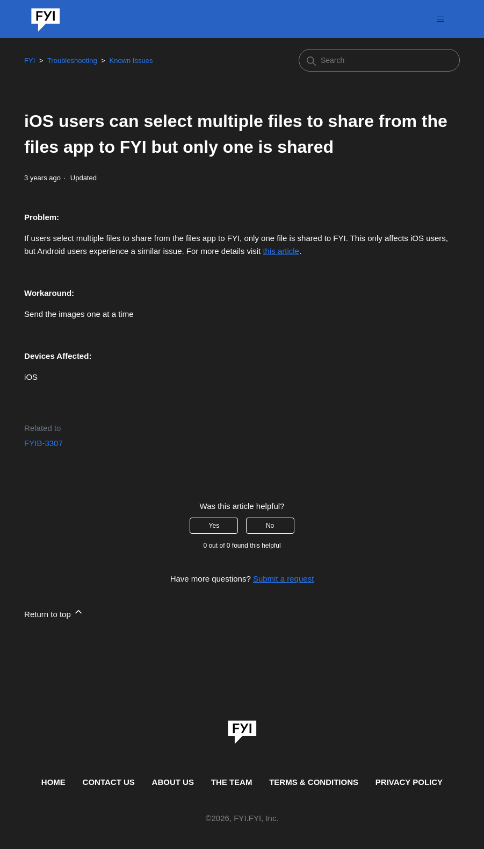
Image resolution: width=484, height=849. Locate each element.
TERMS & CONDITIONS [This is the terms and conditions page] (313, 782)
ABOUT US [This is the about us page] (173, 782)
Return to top (54, 612)
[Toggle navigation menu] (441, 19)
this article (281, 251)
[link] (242, 728)
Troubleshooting (72, 60)
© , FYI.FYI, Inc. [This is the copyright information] (241, 818)
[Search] (379, 60)
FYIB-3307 (43, 443)
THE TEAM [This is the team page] (231, 782)
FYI (29, 60)
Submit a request (283, 578)
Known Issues (131, 60)
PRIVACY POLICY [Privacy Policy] (409, 782)
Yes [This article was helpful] (214, 525)
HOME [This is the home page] (53, 782)
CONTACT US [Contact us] (109, 782)
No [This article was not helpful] (270, 525)
